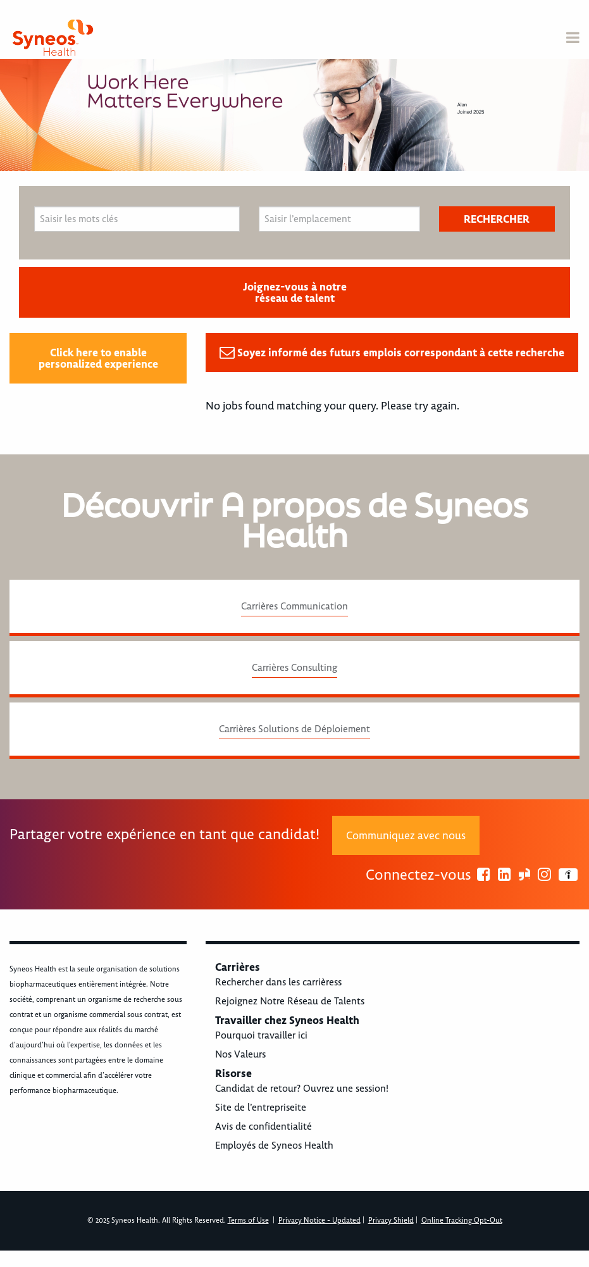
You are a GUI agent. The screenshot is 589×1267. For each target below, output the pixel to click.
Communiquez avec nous (406, 835)
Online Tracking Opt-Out (461, 1220)
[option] (294, 115)
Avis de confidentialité (263, 1126)
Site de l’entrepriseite (260, 1107)
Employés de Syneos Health (274, 1145)
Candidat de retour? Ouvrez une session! (301, 1088)
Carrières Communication (294, 606)
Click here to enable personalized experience (98, 358)
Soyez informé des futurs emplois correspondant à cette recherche (400, 352)
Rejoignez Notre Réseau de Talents (289, 1001)
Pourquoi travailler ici (261, 1035)
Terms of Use (248, 1220)
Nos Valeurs (240, 1054)
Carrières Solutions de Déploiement (294, 729)
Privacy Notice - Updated (319, 1220)
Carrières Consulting (294, 667)
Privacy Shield (391, 1220)
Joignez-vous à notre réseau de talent (295, 292)
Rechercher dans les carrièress (278, 982)
